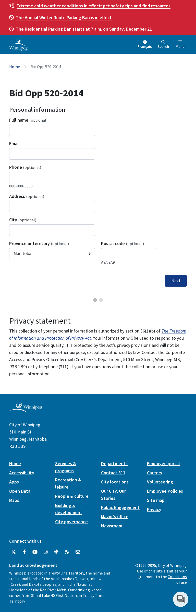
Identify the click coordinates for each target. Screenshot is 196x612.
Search (163, 44)
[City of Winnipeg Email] (78, 552)
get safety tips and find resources (93, 6)
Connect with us (25, 541)
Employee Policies (165, 491)
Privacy (154, 509)
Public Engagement (120, 507)
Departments (114, 463)
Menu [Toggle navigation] (180, 44)
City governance (71, 522)
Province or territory (39, 243)
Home (14, 66)
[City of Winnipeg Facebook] (24, 552)
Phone (25, 167)
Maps (14, 500)
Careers (154, 473)
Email (14, 143)
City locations (115, 482)
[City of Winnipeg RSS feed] (67, 552)
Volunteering (160, 482)
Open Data (19, 491)
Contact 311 (113, 473)
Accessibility (21, 473)
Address (26, 196)
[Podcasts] (56, 552)
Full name (28, 120)
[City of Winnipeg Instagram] (45, 552)
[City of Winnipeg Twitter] (13, 552)
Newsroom (111, 526)
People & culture (72, 496)
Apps (14, 482)
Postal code (122, 243)
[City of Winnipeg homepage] (25, 411)
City (22, 220)
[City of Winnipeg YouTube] (35, 552)
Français (145, 46)
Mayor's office (114, 516)
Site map (156, 500)
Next (175, 281)
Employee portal (163, 463)
